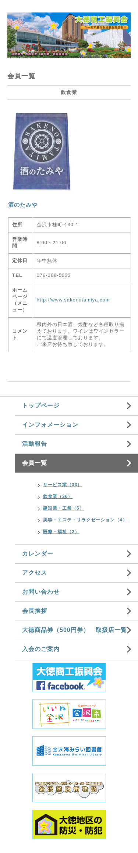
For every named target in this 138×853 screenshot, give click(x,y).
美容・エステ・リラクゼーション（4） (85, 520)
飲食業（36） (57, 496)
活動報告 (34, 444)
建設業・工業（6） (63, 508)
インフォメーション (50, 425)
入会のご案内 (41, 649)
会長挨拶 (34, 611)
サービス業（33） (62, 484)
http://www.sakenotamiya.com (73, 300)
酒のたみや (23, 205)
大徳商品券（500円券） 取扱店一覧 (74, 630)
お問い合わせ (41, 592)
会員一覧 (34, 463)
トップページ (41, 405)
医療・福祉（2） (61, 531)
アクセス (34, 573)
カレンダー (37, 553)
